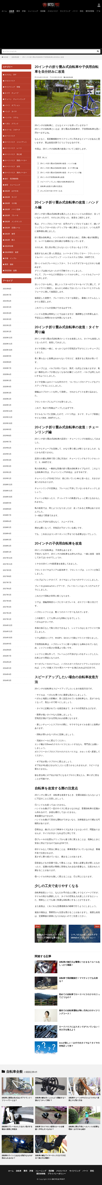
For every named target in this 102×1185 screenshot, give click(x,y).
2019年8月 (7, 437)
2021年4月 (7, 314)
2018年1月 (7, 554)
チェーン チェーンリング (15, 99)
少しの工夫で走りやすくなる (49, 190)
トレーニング (33, 11)
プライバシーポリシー (51, 1174)
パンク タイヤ (11, 111)
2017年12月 (7, 560)
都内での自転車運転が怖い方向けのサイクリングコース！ (79, 1012)
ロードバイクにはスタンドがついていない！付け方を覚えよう (79, 1028)
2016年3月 (7, 683)
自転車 (11, 11)
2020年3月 (7, 394)
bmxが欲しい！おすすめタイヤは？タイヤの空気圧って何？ (79, 1044)
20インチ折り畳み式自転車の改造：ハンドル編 (56, 163)
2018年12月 (7, 486)
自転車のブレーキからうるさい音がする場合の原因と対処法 (17, 1127)
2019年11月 (7, 419)
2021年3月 (7, 320)
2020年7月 (7, 369)
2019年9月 (7, 431)
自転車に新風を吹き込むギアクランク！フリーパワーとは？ (17, 1099)
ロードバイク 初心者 (13, 154)
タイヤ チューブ (11, 93)
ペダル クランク (11, 124)
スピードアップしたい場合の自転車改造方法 (55, 181)
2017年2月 (7, 615)
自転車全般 (15, 57)
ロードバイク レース (13, 148)
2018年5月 (7, 529)
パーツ (75, 11)
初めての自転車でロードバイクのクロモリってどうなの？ (79, 995)
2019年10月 (7, 425)
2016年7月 (7, 658)
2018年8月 (7, 511)
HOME (6, 57)
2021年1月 (7, 332)
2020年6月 (7, 375)
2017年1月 (7, 621)
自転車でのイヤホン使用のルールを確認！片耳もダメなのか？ (49, 1127)
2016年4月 (7, 677)
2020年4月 (7, 388)
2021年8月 (7, 289)
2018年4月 (7, 535)
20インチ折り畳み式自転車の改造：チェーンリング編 (59, 172)
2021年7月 (7, 296)
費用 (18, 11)
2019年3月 (7, 468)
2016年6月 (7, 664)
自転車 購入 (10, 240)
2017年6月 (7, 591)
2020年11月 (7, 345)
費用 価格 (9, 265)
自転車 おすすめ (11, 191)
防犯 (81, 11)
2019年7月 (7, 443)
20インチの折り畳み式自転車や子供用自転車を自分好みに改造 (43, 57)
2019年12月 (7, 412)
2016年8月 (7, 652)
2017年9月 (7, 572)
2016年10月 (7, 640)
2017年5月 (7, 597)
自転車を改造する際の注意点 (49, 186)
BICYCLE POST (58, 1179)
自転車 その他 (11, 204)
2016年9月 (7, 646)
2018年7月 (7, 517)
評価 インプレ (11, 259)
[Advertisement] (51, 30)
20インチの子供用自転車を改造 (50, 177)
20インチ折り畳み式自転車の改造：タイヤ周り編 (57, 168)
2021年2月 (7, 326)
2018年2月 (7, 548)
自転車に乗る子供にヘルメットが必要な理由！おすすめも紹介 (84, 1127)
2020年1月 (7, 406)
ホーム (4, 11)
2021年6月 (7, 302)
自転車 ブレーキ (11, 216)
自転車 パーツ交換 (12, 210)
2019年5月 (7, 455)
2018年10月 (7, 498)
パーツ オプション (12, 105)
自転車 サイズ (11, 198)
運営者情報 (90, 11)
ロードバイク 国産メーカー (16, 161)
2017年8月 (7, 578)
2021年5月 (7, 308)
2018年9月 (7, 505)
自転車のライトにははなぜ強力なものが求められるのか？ (17, 1156)
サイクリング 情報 (12, 87)
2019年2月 (7, 474)
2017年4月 (7, 603)
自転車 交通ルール (12, 228)
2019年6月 (7, 449)
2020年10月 (7, 351)
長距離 (42, 11)
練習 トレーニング (12, 185)
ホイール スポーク (12, 130)
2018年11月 (7, 492)
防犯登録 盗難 (11, 271)
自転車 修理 (10, 234)
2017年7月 (7, 585)
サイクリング (65, 11)
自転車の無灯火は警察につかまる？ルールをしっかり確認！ (79, 963)
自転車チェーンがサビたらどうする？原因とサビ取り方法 (84, 1099)
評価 (24, 11)
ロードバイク (10, 136)
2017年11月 (7, 566)
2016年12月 (7, 628)
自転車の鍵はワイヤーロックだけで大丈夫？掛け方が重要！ (50, 1156)
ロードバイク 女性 (12, 167)
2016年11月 (7, 634)
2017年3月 (7, 609)
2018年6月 (7, 523)
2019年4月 (7, 462)
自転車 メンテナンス (13, 222)
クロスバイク (53, 11)
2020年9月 (7, 357)
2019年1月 (7, 480)
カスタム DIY (10, 75)
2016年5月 (7, 671)
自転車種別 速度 (11, 253)
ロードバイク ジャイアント (16, 142)
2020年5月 (7, 382)
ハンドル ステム (11, 118)
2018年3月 (7, 541)
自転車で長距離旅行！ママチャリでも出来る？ (78, 979)
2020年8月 (7, 363)
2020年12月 (7, 339)
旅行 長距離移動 (11, 179)
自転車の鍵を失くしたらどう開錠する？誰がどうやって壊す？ (50, 1099)
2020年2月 (7, 400)
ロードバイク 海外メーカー (16, 173)
